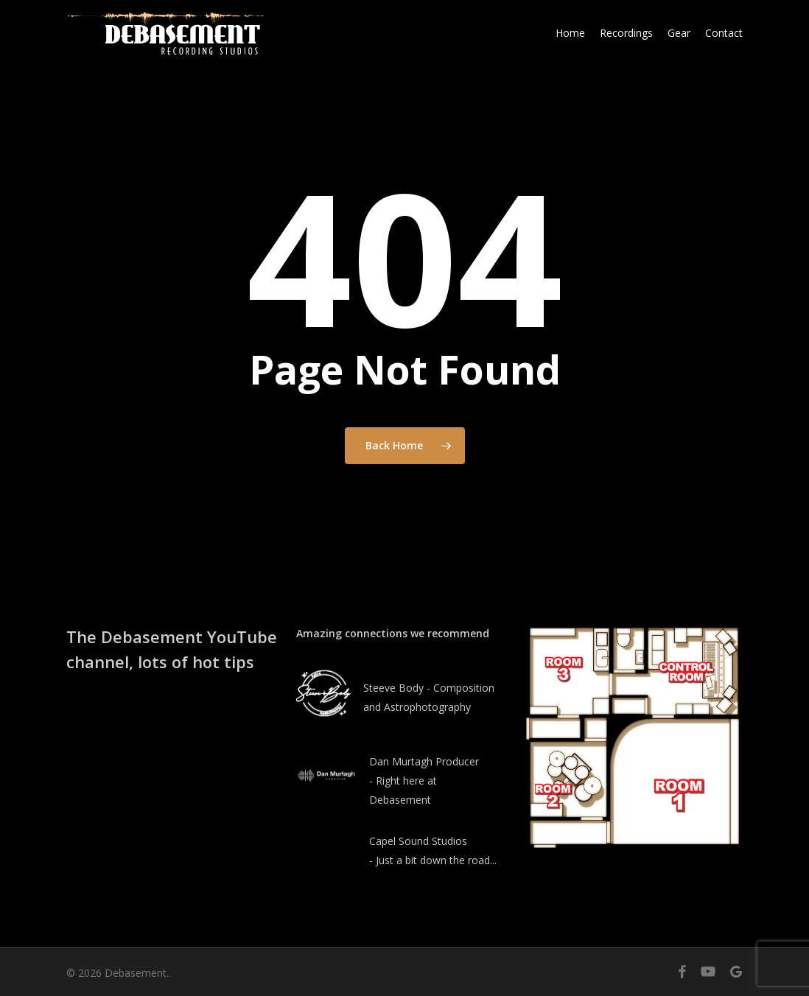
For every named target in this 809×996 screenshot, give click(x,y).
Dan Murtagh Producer (424, 761)
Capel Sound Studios (418, 841)
